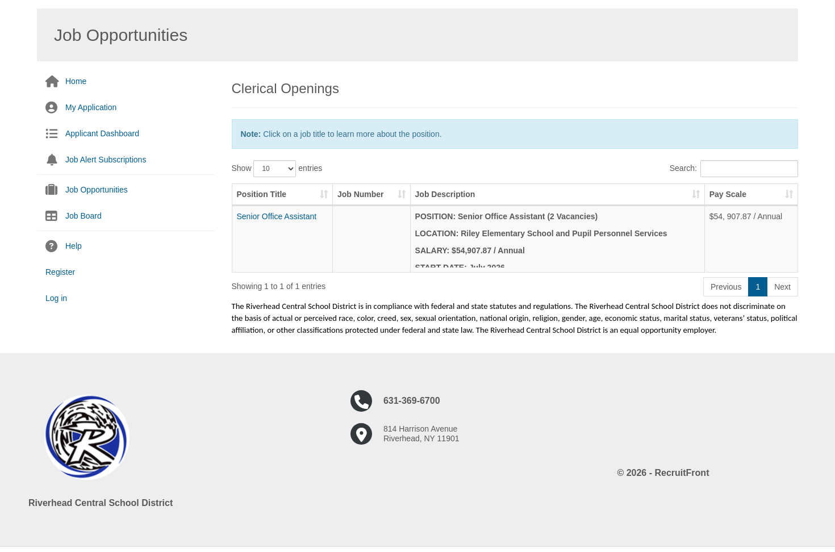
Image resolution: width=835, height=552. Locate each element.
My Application (90, 107)
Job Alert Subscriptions (105, 159)
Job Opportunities (96, 189)
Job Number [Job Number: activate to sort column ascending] (360, 194)
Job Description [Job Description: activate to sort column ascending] (445, 194)
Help (73, 245)
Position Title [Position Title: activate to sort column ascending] (262, 194)
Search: (734, 168)
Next (782, 286)
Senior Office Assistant (277, 216)
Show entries (277, 168)
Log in (56, 298)
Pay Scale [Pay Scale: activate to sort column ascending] (727, 194)
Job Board (83, 215)
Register (60, 272)
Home (75, 81)
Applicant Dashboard (102, 133)
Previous (726, 286)
